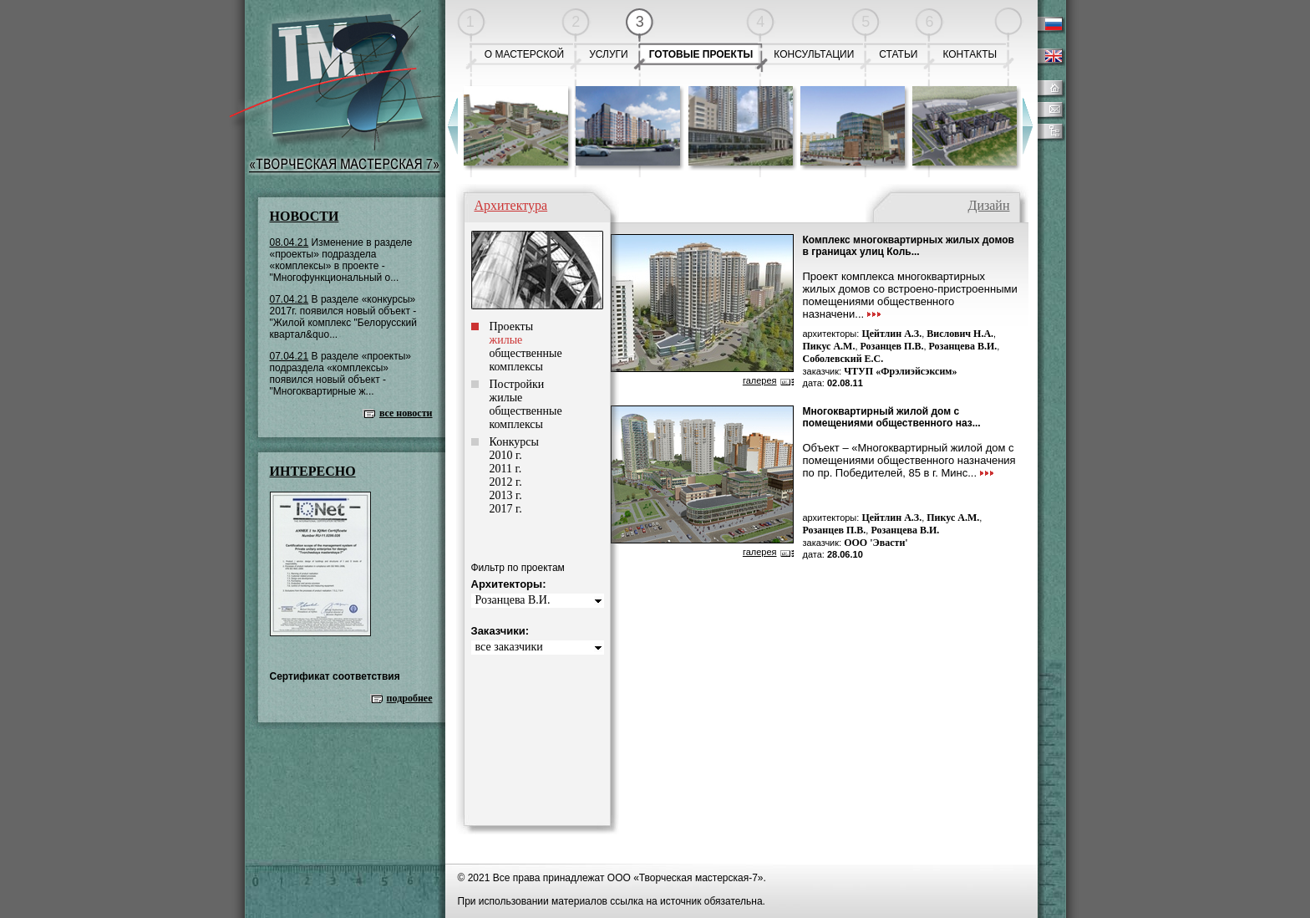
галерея (760, 380)
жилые (506, 397)
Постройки (517, 384)
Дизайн (988, 205)
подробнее (410, 698)
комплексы (516, 366)
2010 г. (506, 455)
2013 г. (506, 495)
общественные (526, 353)
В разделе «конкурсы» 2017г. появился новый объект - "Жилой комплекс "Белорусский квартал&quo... (343, 316)
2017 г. (506, 508)
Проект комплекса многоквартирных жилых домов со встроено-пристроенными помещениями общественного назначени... (910, 295)
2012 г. (506, 482)
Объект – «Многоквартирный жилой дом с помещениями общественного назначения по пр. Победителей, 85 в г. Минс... (909, 460)
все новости (406, 413)
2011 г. (506, 468)
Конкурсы (514, 442)
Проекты (512, 326)
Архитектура (511, 205)
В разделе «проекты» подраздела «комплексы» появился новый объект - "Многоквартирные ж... (341, 373)
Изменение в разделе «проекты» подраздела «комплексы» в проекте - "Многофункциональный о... (341, 260)
